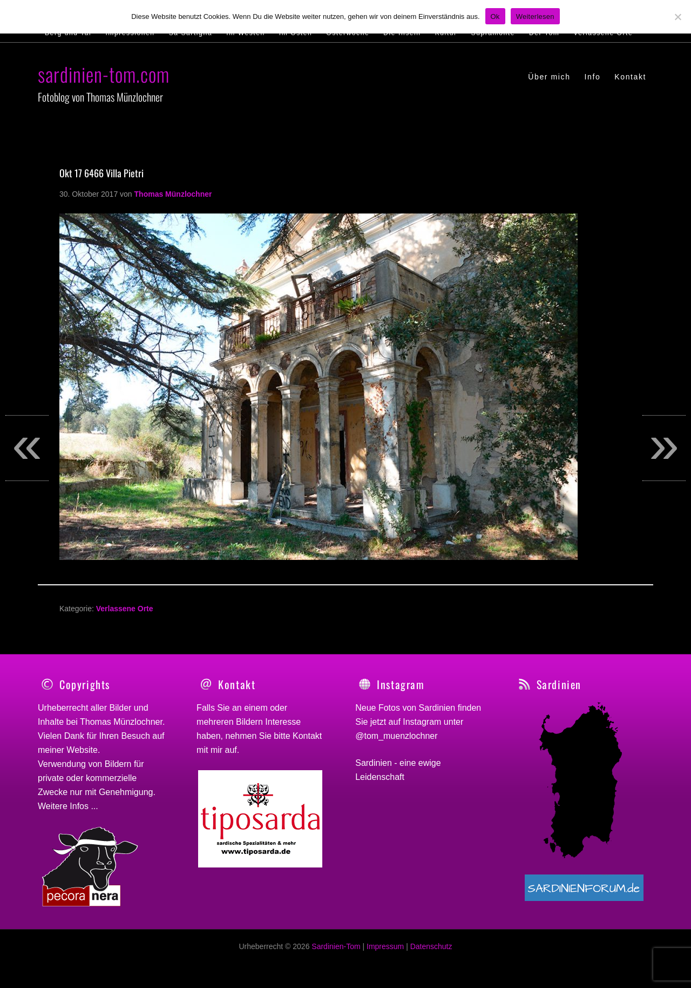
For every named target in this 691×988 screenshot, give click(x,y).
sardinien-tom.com (104, 73)
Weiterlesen (535, 16)
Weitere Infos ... (68, 806)
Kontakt (307, 735)
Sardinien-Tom (335, 952)
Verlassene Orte (124, 608)
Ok (495, 16)
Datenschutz (431, 952)
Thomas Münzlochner (121, 721)
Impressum (385, 952)
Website (82, 750)
